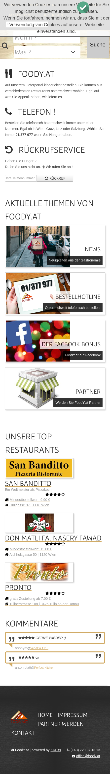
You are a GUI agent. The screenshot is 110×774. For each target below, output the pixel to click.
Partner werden (60, 723)
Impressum (72, 714)
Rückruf (55, 178)
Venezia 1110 (39, 648)
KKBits (55, 750)
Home (45, 714)
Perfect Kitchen (44, 667)
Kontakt (23, 732)
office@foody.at (88, 756)
